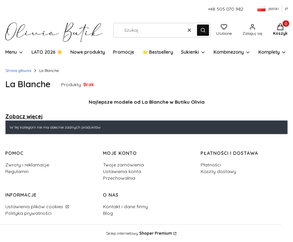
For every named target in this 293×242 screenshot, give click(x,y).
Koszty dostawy (218, 171)
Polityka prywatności (28, 213)
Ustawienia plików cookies (34, 207)
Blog (108, 213)
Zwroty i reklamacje (27, 165)
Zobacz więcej (24, 116)
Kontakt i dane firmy (125, 207)
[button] (203, 30)
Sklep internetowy (139, 233)
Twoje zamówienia (123, 165)
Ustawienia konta (122, 171)
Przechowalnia (119, 178)
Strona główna (18, 70)
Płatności (211, 165)
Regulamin (17, 171)
